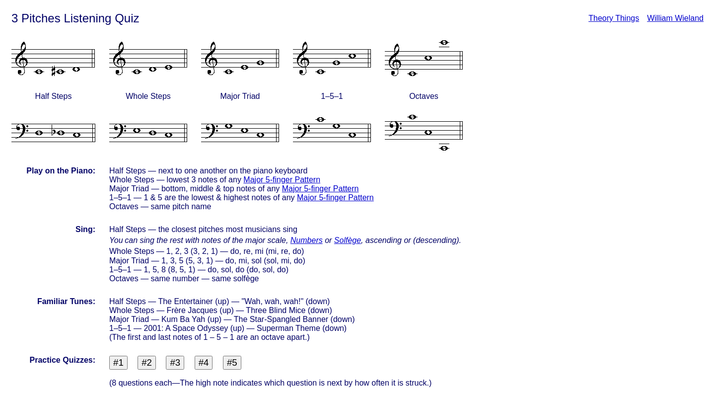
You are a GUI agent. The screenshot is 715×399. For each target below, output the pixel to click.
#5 (232, 362)
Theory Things (613, 18)
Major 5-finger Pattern (281, 179)
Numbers (306, 240)
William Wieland (675, 18)
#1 (118, 362)
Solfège (347, 240)
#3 (175, 362)
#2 (147, 362)
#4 (204, 362)
